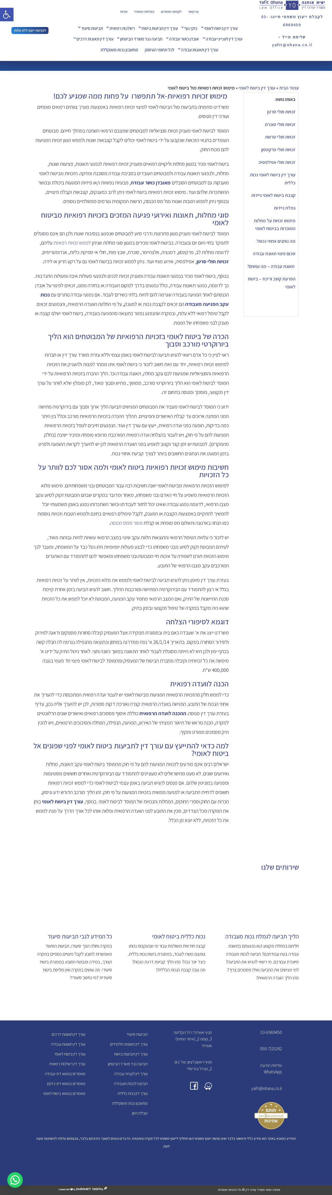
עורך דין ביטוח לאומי (221, 28)
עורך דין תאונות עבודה (199, 50)
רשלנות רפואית (122, 28)
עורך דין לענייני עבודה (224, 39)
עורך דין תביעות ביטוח (160, 28)
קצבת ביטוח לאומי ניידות (273, 195)
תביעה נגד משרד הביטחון (141, 39)
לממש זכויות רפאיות (72, 242)
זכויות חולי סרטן (281, 112)
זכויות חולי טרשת (280, 137)
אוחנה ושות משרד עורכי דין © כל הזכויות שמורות (249, 1189)
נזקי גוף (190, 28)
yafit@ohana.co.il (266, 1088)
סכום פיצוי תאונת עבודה (274, 254)
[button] (6, 14)
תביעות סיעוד (92, 28)
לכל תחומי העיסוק (159, 50)
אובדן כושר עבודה (184, 39)
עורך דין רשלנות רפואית (67, 1064)
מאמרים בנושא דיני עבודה (65, 1073)
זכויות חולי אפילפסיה (277, 162)
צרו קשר (193, 11)
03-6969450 (271, 1032)
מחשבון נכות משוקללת (119, 50)
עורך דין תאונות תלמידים (129, 1044)
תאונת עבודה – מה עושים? (271, 266)
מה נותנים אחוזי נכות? (276, 241)
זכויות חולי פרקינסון (278, 150)
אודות (123, 11)
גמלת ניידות (284, 208)
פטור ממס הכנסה (126, 523)
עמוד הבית (289, 88)
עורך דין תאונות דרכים (95, 39)
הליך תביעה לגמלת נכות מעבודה (262, 936)
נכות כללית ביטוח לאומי (178, 936)
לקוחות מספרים (171, 11)
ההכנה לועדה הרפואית (162, 713)
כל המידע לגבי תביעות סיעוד (80, 936)
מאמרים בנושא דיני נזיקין (66, 1083)
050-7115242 (271, 1049)
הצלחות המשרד (144, 11)
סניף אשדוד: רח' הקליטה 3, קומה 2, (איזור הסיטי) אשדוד (193, 1039)
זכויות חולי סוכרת (279, 124)
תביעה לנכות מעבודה (131, 1083)
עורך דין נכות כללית (132, 1093)
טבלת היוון (140, 1113)
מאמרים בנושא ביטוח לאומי (64, 1093)
